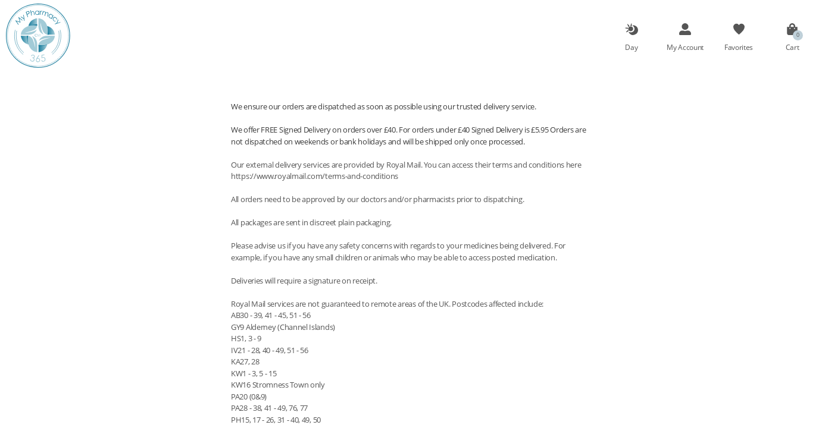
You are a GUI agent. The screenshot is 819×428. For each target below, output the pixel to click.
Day (631, 47)
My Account (685, 47)
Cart (792, 47)
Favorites (738, 47)
